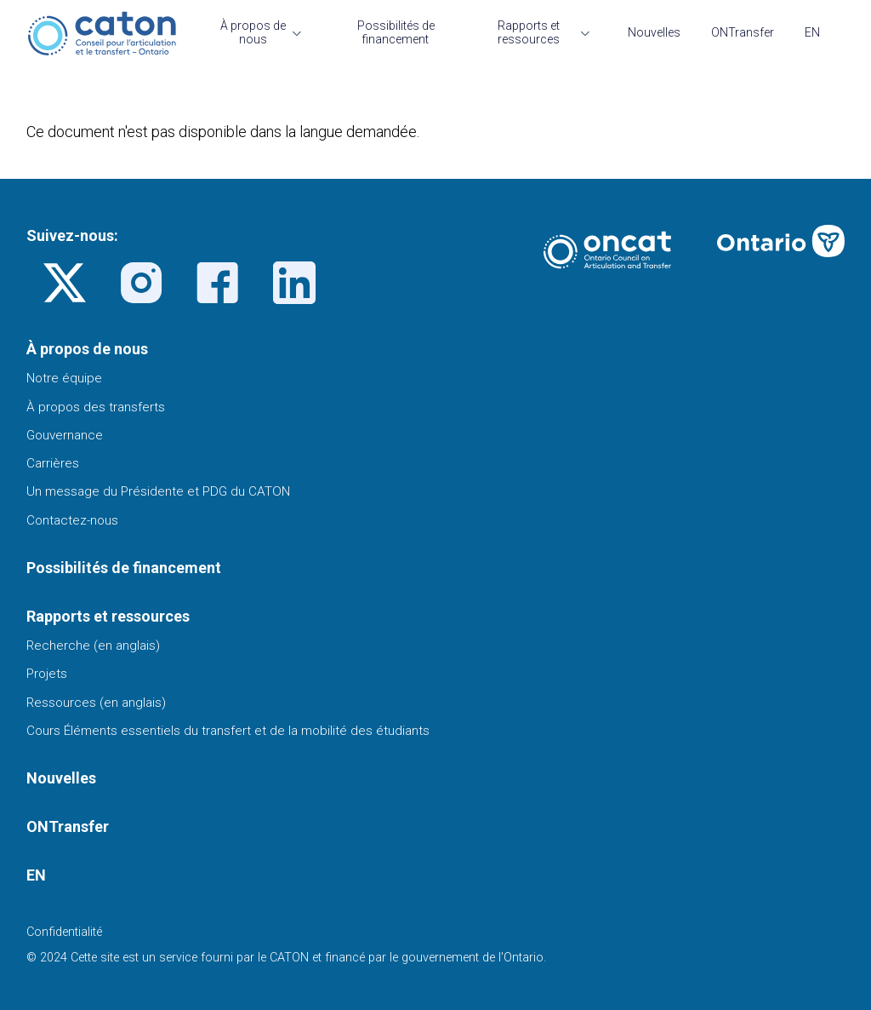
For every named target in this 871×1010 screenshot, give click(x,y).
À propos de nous (253, 32)
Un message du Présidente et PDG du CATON (158, 491)
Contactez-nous (72, 520)
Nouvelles (654, 32)
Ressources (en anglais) (96, 702)
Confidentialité (64, 932)
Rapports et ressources (529, 32)
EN (812, 32)
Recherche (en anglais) (93, 645)
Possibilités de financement (396, 32)
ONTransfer (742, 32)
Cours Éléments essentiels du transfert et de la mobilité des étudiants (228, 730)
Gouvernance (64, 435)
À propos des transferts (95, 407)
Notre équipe (64, 378)
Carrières (52, 463)
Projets (46, 673)
